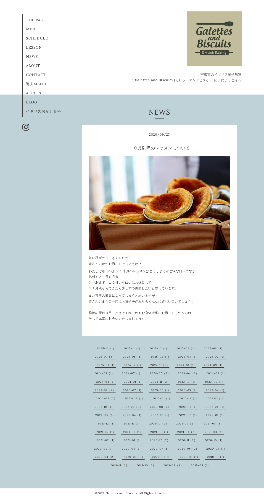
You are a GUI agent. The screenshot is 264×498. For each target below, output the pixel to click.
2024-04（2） (188, 373)
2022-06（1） (216, 406)
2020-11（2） (187, 440)
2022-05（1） (105, 415)
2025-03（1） (188, 356)
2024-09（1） (214, 365)
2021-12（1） (107, 423)
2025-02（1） (216, 356)
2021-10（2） (159, 423)
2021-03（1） (214, 432)
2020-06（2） (188, 448)
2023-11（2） (160, 381)
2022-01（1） (215, 415)
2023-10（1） (187, 381)
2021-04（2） (187, 432)
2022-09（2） (132, 406)
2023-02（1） (134, 398)
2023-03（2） (106, 398)
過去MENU (36, 84)
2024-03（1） (216, 373)
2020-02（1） (162, 456)
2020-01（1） (190, 456)
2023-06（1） (160, 390)
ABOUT (33, 65)
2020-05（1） (216, 448)
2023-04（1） (216, 390)
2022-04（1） (133, 415)
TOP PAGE (36, 20)
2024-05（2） (160, 373)
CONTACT (36, 74)
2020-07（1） (160, 448)
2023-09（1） (214, 381)
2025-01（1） (106, 365)
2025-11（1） (132, 348)
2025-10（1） (159, 348)
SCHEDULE (37, 38)
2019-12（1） (216, 456)
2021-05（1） (160, 432)
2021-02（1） (106, 440)
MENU (32, 29)
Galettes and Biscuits (121, 493)
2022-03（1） (161, 415)
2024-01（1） (133, 381)
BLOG (31, 102)
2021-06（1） (133, 432)
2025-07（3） (105, 356)
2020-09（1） (104, 448)
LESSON (34, 47)
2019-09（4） (173, 465)
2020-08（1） (132, 448)
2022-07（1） (188, 406)
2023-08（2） (105, 390)
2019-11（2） (119, 465)
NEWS (32, 56)
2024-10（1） (186, 365)
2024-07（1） (132, 373)
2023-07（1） (133, 390)
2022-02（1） (188, 415)
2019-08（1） (200, 465)
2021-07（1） (106, 432)
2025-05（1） (133, 356)
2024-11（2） (159, 365)
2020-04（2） (105, 456)
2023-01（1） (162, 398)
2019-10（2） (146, 465)
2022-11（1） (215, 398)
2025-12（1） (106, 348)
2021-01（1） (133, 440)
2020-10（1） (214, 440)
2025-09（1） (186, 348)
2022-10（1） (104, 406)
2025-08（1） (214, 348)
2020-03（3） (134, 456)
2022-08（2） (160, 406)
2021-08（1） (213, 423)
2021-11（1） (132, 423)
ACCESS (33, 93)
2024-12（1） (133, 365)
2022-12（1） (188, 398)
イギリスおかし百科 (43, 111)
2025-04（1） (160, 356)
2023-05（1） (188, 390)
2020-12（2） (160, 440)
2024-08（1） (104, 373)
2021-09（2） (186, 423)
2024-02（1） (106, 381)
